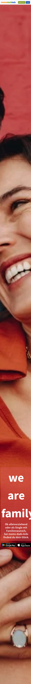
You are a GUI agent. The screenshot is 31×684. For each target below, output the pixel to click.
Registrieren (22, 2)
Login (28, 2)
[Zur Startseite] (8, 2)
